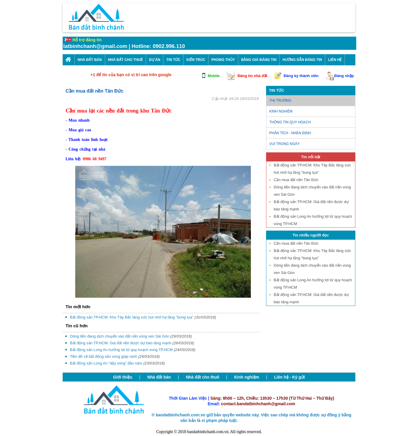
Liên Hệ (335, 60)
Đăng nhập (344, 76)
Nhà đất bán (159, 377)
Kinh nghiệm (280, 111)
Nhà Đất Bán (90, 60)
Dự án (154, 60)
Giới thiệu (122, 377)
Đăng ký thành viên (301, 76)
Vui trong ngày (284, 144)
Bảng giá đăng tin (259, 60)
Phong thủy (223, 60)
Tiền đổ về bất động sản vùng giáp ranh (115, 356)
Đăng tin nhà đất (252, 76)
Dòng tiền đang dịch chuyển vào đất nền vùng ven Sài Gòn (131, 336)
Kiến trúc (195, 60)
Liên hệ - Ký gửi (289, 377)
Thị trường (280, 100)
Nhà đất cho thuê (202, 377)
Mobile (214, 76)
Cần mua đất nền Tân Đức (296, 180)
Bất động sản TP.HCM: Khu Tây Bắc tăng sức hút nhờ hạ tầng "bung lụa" (143, 317)
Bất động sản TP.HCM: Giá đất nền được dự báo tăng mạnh (132, 343)
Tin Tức (173, 60)
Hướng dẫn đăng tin (302, 60)
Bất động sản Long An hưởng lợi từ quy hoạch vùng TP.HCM (132, 350)
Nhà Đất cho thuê (125, 60)
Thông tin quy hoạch (290, 122)
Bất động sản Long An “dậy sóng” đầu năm (117, 363)
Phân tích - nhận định (290, 133)
